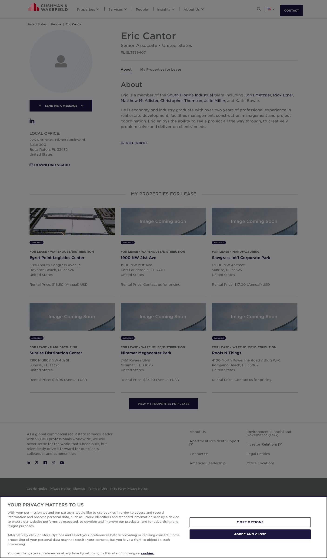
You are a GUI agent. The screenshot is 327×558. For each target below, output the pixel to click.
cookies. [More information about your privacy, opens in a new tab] (147, 553)
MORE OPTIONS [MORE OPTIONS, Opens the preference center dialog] (250, 522)
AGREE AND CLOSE (250, 534)
